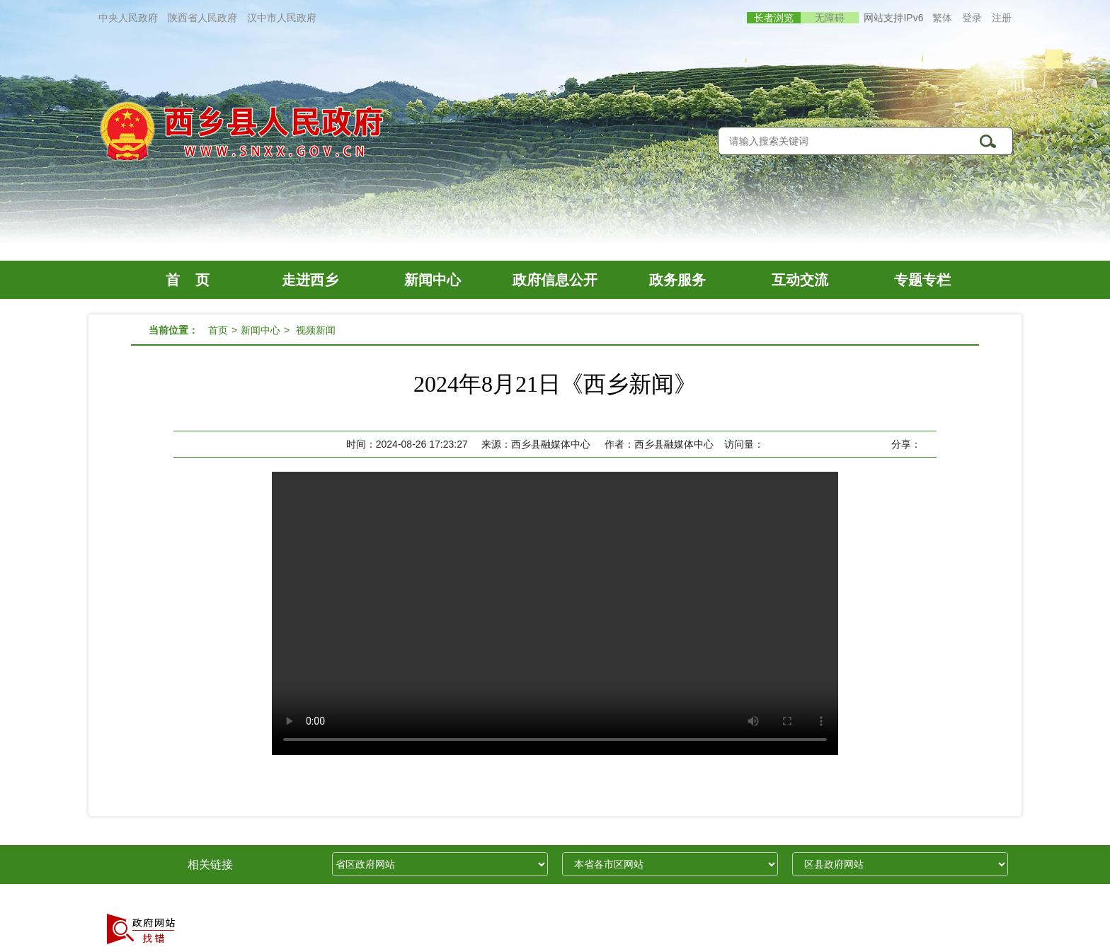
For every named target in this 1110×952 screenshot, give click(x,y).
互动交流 (800, 280)
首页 (218, 330)
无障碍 (830, 17)
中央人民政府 (128, 17)
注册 (1002, 17)
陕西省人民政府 (202, 17)
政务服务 (677, 280)
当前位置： (173, 330)
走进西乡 (310, 280)
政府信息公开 (555, 280)
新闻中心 (432, 280)
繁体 (942, 17)
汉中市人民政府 (281, 17)
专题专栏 (922, 280)
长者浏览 (774, 17)
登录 (972, 17)
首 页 (188, 280)
